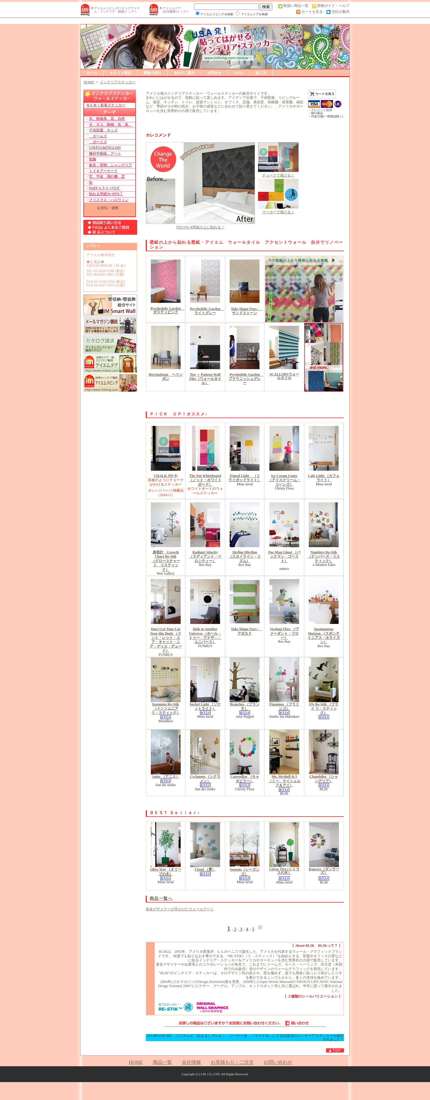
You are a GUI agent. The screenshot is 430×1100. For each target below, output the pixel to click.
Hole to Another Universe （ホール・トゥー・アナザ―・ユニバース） (205, 635)
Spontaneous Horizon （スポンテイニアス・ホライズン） (324, 635)
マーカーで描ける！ (278, 212)
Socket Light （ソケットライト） (205, 706)
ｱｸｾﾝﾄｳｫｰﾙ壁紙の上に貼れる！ (200, 227)
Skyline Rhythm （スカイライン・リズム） (244, 556)
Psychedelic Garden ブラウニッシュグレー (245, 378)
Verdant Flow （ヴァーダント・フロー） (284, 633)
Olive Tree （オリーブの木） (165, 871)
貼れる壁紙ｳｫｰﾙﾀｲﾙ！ (106, 194)
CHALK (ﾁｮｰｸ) (165, 476)
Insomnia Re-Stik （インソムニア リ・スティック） (165, 708)
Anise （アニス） (165, 776)
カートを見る (312, 12)
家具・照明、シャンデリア (110, 165)
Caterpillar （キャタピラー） (244, 778)
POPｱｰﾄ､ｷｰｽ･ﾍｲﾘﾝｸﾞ (105, 188)
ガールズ (98, 136)
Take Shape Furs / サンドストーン (246, 311)
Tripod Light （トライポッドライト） (244, 478)
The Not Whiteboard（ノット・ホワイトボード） (205, 480)
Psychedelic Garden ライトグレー (207, 311)
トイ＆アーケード (103, 171)
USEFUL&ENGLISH (105, 147)
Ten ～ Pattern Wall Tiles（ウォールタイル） (205, 378)
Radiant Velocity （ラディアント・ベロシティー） (205, 556)
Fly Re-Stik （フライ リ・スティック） (323, 708)
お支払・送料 (108, 208)
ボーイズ (98, 142)
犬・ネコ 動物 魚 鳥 (110, 124)
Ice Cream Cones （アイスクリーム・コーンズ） (284, 480)
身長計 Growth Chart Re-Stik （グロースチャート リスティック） (165, 561)
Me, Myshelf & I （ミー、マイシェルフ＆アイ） (284, 780)
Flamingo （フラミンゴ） (284, 706)
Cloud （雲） (205, 869)
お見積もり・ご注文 (232, 1062)
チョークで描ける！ (278, 175)
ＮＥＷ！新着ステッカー (105, 105)
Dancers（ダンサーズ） (324, 871)
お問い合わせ (278, 1062)
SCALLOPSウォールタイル (284, 376)
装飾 (92, 159)
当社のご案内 (184, 73)
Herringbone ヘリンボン (166, 376)
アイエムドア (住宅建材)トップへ (176, 10)
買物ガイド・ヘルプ (333, 6)
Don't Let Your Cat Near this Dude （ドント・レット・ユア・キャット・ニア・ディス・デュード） (166, 640)
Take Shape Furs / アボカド (246, 631)
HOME (136, 1062)
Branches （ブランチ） (244, 706)
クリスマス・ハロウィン (108, 200)
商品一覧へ (161, 898)
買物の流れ (152, 73)
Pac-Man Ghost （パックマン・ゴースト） (284, 556)
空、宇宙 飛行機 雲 (107, 176)
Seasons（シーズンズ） (244, 871)
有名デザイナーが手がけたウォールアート (180, 909)
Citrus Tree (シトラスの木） (284, 871)
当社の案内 (340, 12)
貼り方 (261, 73)
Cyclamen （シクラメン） (205, 778)
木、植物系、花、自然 (107, 118)
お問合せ (214, 73)
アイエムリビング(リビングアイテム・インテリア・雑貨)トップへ (117, 10)
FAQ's (238, 73)
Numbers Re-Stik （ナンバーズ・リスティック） (324, 556)
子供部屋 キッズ (103, 130)
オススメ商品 (120, 73)
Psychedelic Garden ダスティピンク (167, 310)
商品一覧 (162, 1062)
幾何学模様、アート (105, 153)
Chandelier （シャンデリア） (323, 778)
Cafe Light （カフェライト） (324, 478)
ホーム (92, 73)
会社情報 (191, 1062)
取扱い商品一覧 (295, 6)
